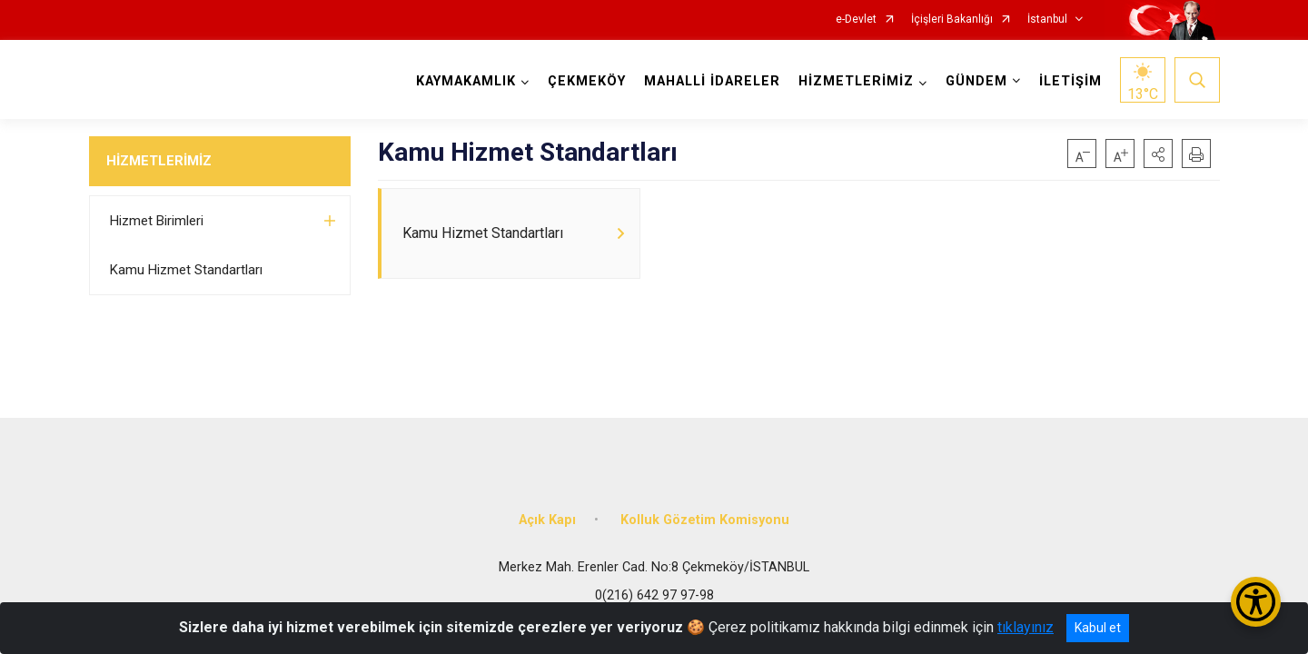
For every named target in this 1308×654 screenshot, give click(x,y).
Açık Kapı (547, 520)
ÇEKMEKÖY (587, 81)
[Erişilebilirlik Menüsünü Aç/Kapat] (1256, 602)
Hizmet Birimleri (156, 221)
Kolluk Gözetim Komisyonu (704, 520)
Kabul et (1098, 627)
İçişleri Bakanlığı (952, 19)
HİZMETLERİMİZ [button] (856, 81)
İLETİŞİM (1070, 81)
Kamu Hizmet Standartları (186, 270)
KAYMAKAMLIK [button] (466, 81)
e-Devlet (856, 19)
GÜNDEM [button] (976, 81)
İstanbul (1047, 19)
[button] (1158, 153)
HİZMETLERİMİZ (159, 161)
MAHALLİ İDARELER (712, 81)
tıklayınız (1025, 627)
